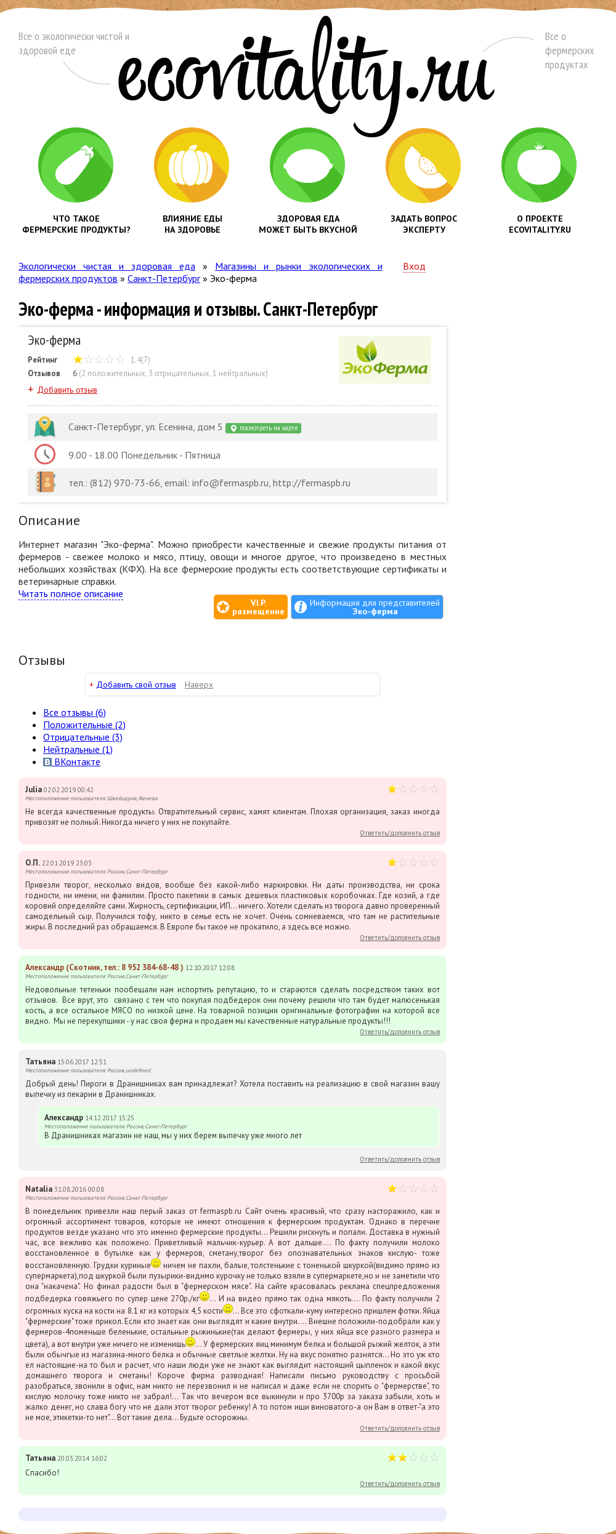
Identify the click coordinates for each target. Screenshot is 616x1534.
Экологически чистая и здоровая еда (106, 266)
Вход (414, 266)
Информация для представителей (375, 607)
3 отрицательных (178, 373)
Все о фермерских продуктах (569, 50)
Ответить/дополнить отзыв (400, 833)
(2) (84, 724)
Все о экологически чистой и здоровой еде (73, 43)
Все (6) (74, 712)
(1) (78, 749)
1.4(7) (111, 360)
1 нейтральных (239, 373)
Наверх (199, 684)
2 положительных (113, 373)
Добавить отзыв (67, 389)
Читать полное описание (70, 593)
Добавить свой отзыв (136, 684)
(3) (83, 737)
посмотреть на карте (263, 428)
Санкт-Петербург (164, 278)
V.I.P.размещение (258, 607)
